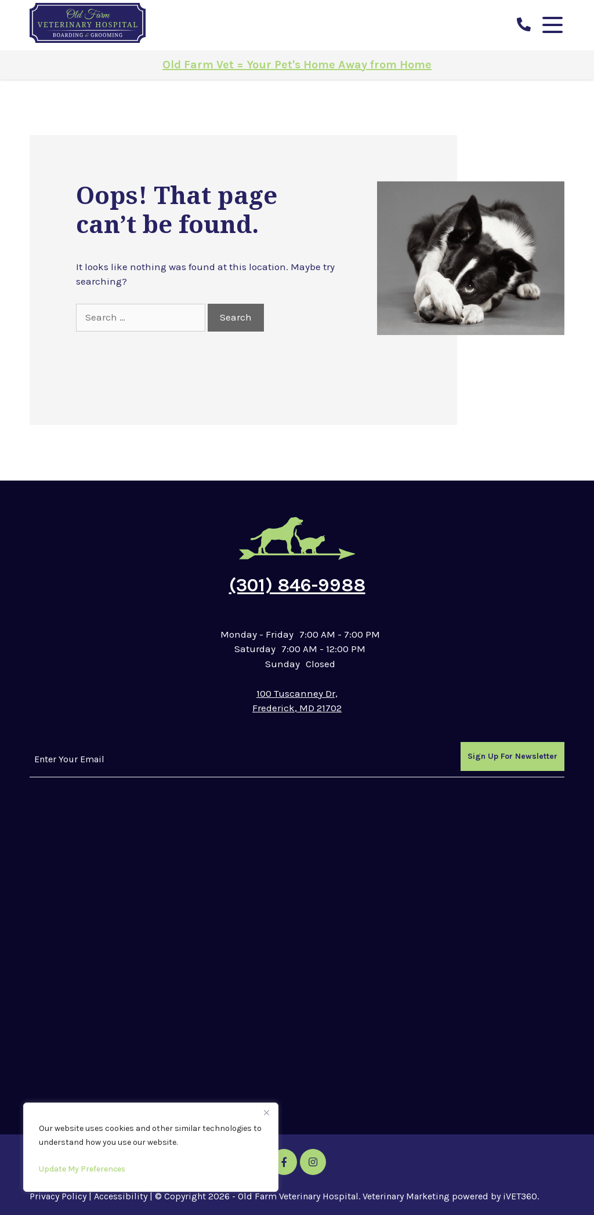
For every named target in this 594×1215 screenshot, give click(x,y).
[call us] (523, 24)
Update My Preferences (82, 1169)
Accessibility (120, 1196)
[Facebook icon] (284, 1162)
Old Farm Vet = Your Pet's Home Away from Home (297, 64)
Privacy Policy (58, 1196)
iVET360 (520, 1196)
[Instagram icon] (313, 1162)
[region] (150, 1147)
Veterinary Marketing (406, 1196)
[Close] (266, 1112)
